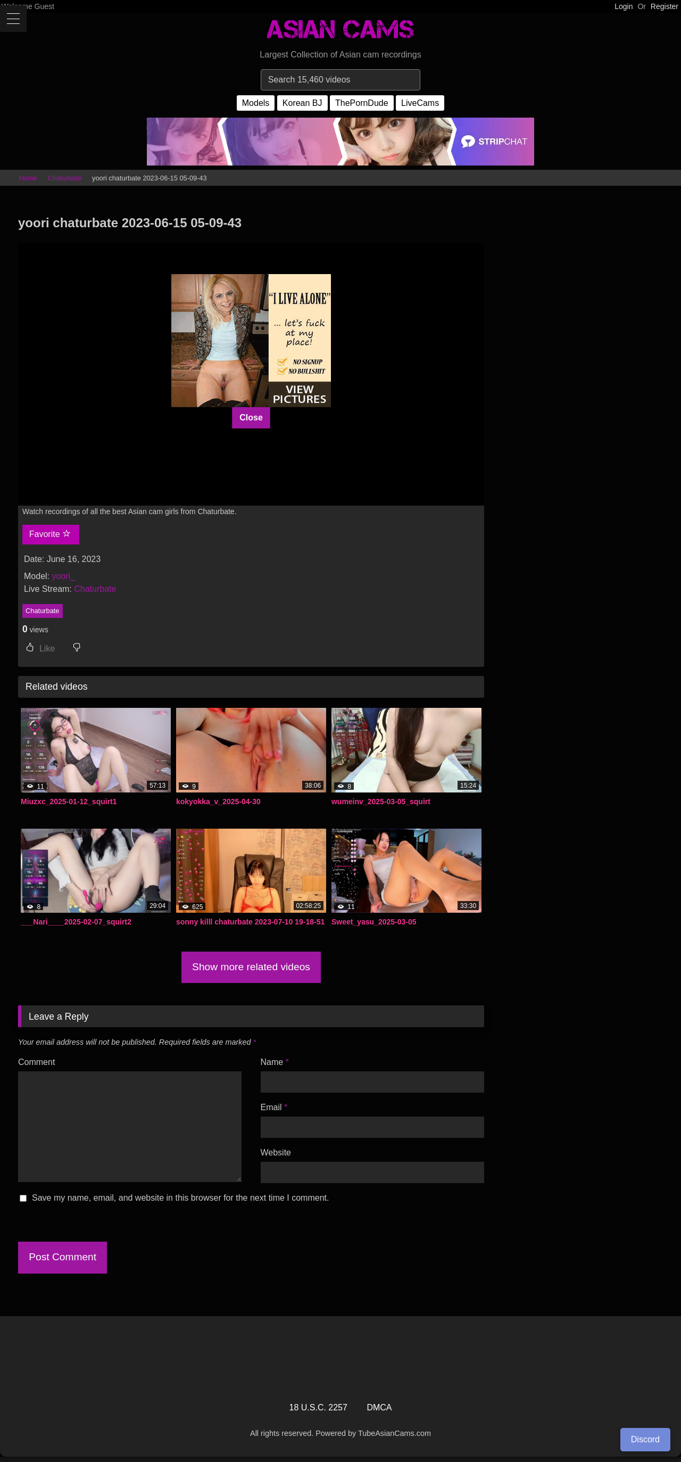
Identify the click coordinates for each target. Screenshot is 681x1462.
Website (276, 1152)
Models (256, 103)
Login (623, 6)
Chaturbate (64, 178)
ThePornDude (361, 103)
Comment (36, 1062)
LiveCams (420, 103)
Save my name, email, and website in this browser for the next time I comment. (180, 1197)
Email (274, 1107)
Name (275, 1062)
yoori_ (63, 576)
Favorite (50, 534)
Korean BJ (302, 103)
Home (28, 178)
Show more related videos (251, 966)
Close (251, 417)
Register (664, 6)
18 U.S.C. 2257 (318, 1407)
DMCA (379, 1407)
